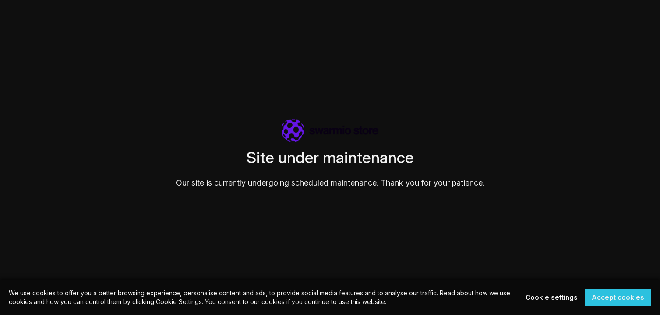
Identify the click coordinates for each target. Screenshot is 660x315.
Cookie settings (552, 297)
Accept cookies (618, 297)
